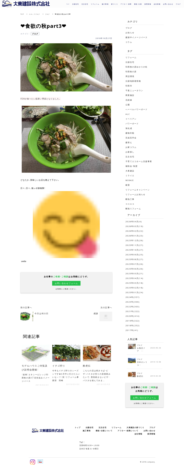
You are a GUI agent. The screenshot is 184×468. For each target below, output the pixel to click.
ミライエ (129, 175)
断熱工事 (129, 199)
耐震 (127, 185)
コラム (128, 42)
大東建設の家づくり (135, 429)
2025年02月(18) (134, 287)
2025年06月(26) (134, 268)
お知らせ (129, 32)
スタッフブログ (36, 14)
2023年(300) (132, 301)
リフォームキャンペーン (137, 189)
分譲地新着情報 (133, 81)
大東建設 (129, 170)
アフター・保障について (128, 432)
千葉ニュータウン (134, 90)
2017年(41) (131, 330)
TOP (22, 14)
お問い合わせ (149, 432)
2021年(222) (132, 311)
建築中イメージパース (136, 37)
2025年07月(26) (134, 264)
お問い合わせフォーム (66, 283)
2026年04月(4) (133, 221)
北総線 (128, 99)
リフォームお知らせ (135, 194)
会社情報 (138, 435)
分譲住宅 (129, 62)
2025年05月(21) (134, 273)
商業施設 (129, 95)
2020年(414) (132, 316)
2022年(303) (132, 306)
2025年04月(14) (134, 278)
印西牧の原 (130, 71)
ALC (127, 114)
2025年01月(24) (134, 292)
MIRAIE (129, 180)
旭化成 (128, 128)
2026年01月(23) (134, 235)
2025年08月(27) (134, 259)
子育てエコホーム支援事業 (138, 161)
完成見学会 (130, 137)
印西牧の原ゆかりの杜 (136, 66)
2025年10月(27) (134, 249)
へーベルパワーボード (136, 109)
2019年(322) (132, 320)
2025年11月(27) (134, 245)
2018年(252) (132, 325)
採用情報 (147, 4)
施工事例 (87, 432)
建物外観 (129, 133)
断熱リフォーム (133, 208)
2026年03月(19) (134, 226)
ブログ (50, 14)
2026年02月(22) (134, 231)
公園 (127, 104)
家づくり (114, 4)
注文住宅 (129, 156)
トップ (77, 429)
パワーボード (132, 123)
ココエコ (129, 203)
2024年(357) (132, 297)
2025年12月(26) (134, 240)
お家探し (129, 151)
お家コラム (130, 147)
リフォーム (130, 57)
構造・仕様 (138, 4)
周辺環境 (129, 76)
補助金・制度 (131, 166)
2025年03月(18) (134, 283)
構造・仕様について (104, 432)
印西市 (128, 85)
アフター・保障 (126, 4)
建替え (128, 142)
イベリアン (130, 118)
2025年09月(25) (134, 254)
